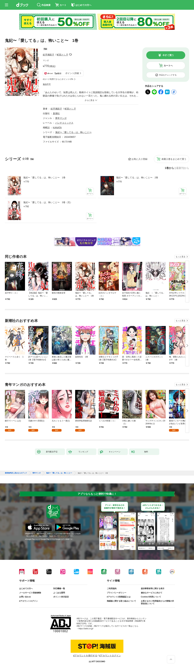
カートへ (168, 65)
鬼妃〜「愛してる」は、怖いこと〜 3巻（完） (47, 202)
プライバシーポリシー (116, 593)
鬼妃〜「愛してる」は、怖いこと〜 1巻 (44, 177)
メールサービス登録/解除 (30, 593)
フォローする (70, 54)
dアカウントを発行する (85, 655)
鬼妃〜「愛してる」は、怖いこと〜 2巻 (137, 177)
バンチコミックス (64, 123)
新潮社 (56, 113)
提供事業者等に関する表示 (152, 588)
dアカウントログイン (28, 601)
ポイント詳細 (72, 73)
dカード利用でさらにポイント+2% (58, 79)
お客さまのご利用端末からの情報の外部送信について (157, 602)
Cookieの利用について (151, 597)
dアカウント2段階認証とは (119, 597)
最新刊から (182, 168)
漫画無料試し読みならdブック (16, 473)
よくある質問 (59, 593)
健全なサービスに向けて (151, 593)
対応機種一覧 (59, 588)
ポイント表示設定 (61, 597)
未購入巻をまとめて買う (173, 159)
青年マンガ (61, 118)
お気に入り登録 (139, 159)
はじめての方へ (26, 588)
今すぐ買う (168, 55)
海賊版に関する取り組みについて (121, 601)
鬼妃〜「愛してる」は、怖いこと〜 (73, 132)
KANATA (57, 127)
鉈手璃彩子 (48, 54)
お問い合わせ (25, 597)
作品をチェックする (168, 75)
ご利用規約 (112, 588)
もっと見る (180, 257)
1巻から (169, 168)
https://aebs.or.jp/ (86, 628)
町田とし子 (62, 54)
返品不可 (47, 84)
